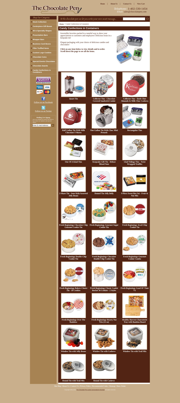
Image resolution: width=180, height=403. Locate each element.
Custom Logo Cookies (42, 53)
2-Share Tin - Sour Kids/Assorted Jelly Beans (73, 194)
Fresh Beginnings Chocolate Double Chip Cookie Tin (104, 258)
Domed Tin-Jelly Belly (104, 193)
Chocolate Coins (39, 57)
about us (114, 4)
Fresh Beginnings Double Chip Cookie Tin (73, 258)
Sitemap (112, 386)
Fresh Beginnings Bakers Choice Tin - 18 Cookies (73, 289)
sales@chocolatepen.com (135, 11)
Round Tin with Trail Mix (73, 381)
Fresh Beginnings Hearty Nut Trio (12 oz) (104, 321)
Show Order (121, 386)
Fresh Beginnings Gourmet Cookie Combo (134, 258)
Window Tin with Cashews (104, 351)
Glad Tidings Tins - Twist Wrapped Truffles (135, 163)
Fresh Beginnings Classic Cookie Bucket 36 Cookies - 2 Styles (104, 289)
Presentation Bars (40, 35)
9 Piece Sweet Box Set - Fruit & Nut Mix (134, 194)
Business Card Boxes (42, 44)
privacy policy (85, 386)
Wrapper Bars (38, 39)
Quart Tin (73, 99)
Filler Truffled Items (41, 48)
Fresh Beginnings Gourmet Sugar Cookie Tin (104, 226)
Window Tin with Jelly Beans (73, 351)
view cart (141, 4)
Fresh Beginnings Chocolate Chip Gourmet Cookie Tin (73, 226)
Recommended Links (100, 386)
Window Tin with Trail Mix (134, 351)
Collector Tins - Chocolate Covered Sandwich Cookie (104, 100)
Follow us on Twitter (43, 111)
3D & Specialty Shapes (42, 31)
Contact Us (127, 4)
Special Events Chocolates (44, 61)
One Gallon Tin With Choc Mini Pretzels (104, 131)
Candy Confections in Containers (42, 71)
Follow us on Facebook (43, 102)
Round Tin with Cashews (104, 381)
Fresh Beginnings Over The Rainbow (73, 321)
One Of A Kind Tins (73, 162)
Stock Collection (39, 22)
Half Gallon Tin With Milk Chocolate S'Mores (73, 131)
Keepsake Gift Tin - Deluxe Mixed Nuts (104, 163)
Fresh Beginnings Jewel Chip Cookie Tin (134, 226)
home (102, 4)
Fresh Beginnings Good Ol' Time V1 (135, 289)
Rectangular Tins (134, 130)
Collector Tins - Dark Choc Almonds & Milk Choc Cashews (134, 100)
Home (62, 24)
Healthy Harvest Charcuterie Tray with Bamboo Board (134, 321)
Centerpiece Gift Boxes (42, 26)
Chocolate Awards (40, 66)
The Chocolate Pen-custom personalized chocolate (90, 389)
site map (57, 386)
